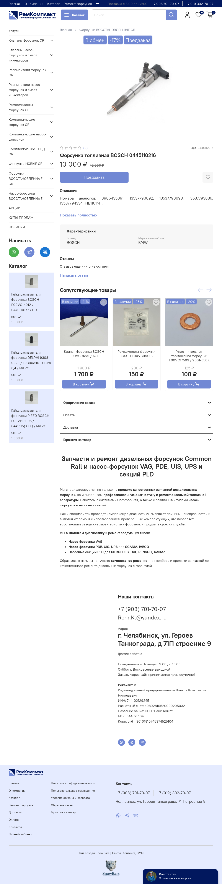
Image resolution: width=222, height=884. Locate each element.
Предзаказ (94, 177)
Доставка (15, 812)
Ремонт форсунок (78, 4)
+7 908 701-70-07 (165, 4)
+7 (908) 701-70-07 (142, 609)
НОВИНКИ (17, 227)
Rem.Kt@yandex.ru (142, 617)
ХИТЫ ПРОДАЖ (21, 217)
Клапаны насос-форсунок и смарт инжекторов (23, 55)
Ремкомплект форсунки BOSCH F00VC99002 (136, 353)
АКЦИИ (14, 208)
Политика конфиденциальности (73, 783)
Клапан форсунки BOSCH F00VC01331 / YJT (84, 353)
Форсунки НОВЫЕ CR (25, 163)
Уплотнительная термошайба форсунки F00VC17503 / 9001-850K (189, 355)
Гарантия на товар (63, 812)
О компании (33, 4)
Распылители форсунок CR (27, 72)
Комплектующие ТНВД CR (27, 151)
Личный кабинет (20, 834)
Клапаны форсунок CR (26, 40)
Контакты (15, 827)
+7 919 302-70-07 (199, 4)
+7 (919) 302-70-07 (174, 793)
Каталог (53, 4)
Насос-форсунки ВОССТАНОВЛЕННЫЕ (25, 196)
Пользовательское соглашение (73, 791)
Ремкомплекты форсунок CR (21, 107)
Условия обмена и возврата (70, 798)
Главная (15, 4)
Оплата (14, 820)
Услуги (14, 31)
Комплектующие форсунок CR (22, 122)
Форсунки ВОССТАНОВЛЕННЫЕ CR (107, 30)
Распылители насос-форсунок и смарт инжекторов (25, 89)
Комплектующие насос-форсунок (27, 136)
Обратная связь (62, 805)
